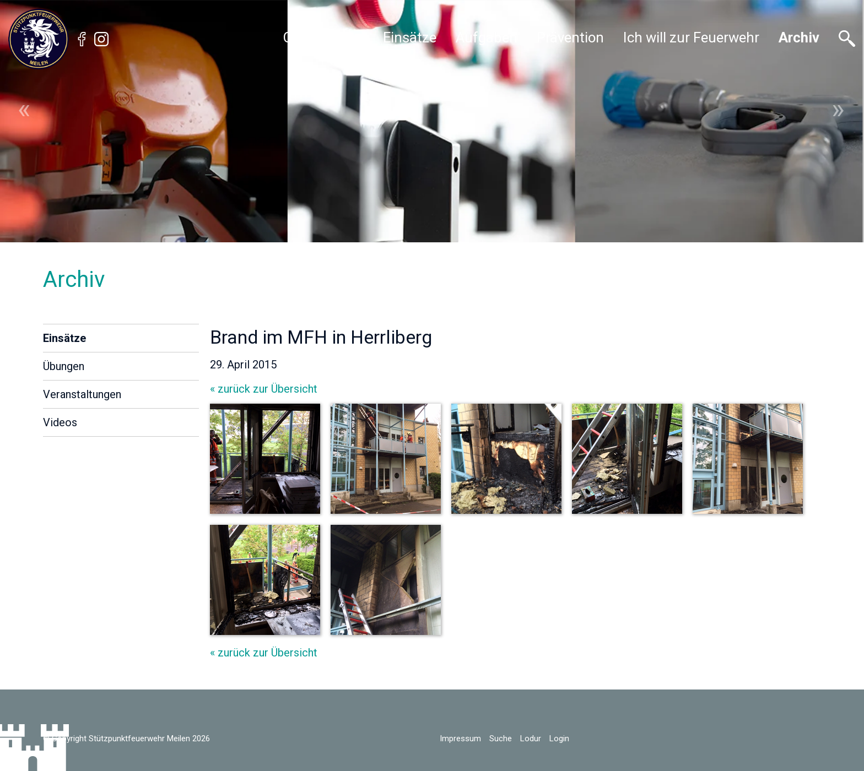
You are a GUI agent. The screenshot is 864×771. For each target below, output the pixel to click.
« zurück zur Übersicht (263, 388)
